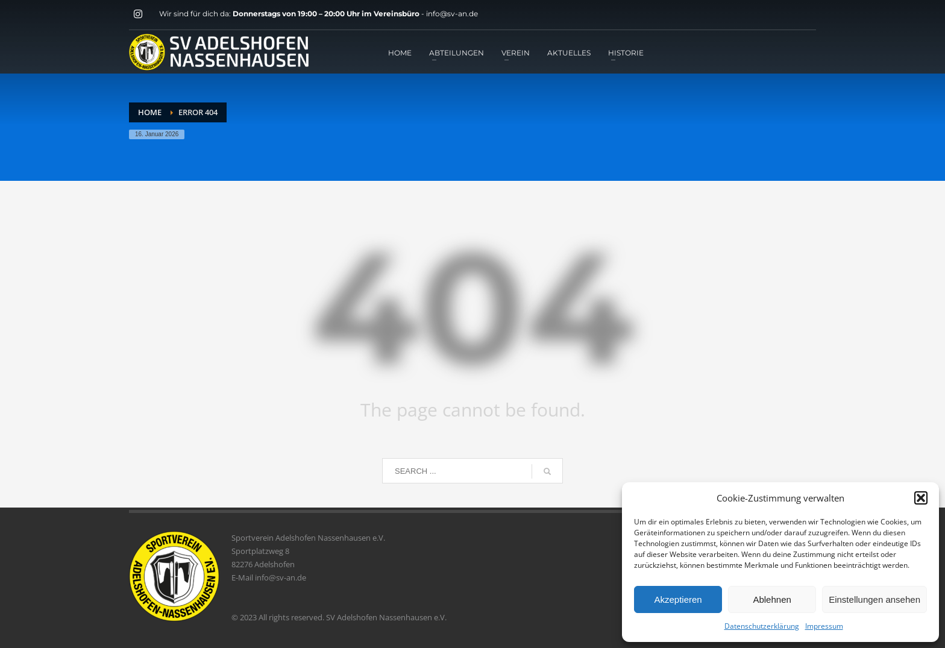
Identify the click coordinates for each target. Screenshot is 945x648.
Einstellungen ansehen (874, 599)
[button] (921, 498)
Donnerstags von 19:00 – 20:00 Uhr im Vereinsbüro (327, 13)
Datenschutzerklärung (761, 626)
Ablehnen (772, 599)
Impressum (824, 626)
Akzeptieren (678, 599)
